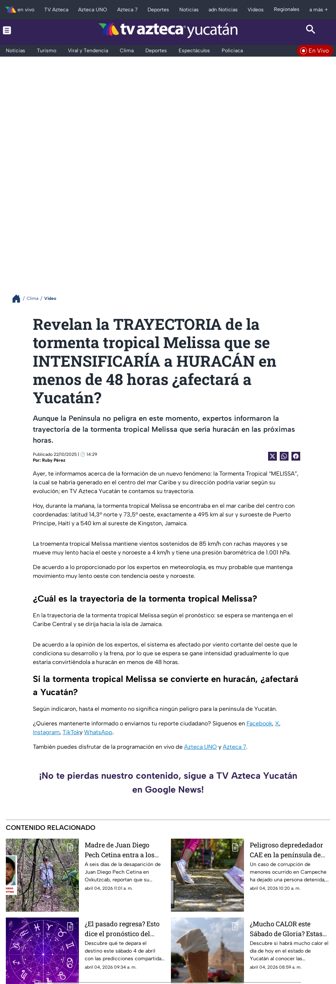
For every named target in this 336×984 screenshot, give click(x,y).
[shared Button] (284, 456)
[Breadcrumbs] (19, 298)
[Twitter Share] (272, 456)
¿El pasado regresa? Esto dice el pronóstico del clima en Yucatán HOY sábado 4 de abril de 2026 (123, 928)
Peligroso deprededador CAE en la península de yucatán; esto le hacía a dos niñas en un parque (286, 849)
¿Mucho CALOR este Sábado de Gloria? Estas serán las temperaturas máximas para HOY (286, 928)
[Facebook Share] (295, 456)
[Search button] (310, 30)
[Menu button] (25, 30)
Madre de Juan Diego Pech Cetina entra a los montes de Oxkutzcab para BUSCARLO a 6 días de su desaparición (122, 849)
